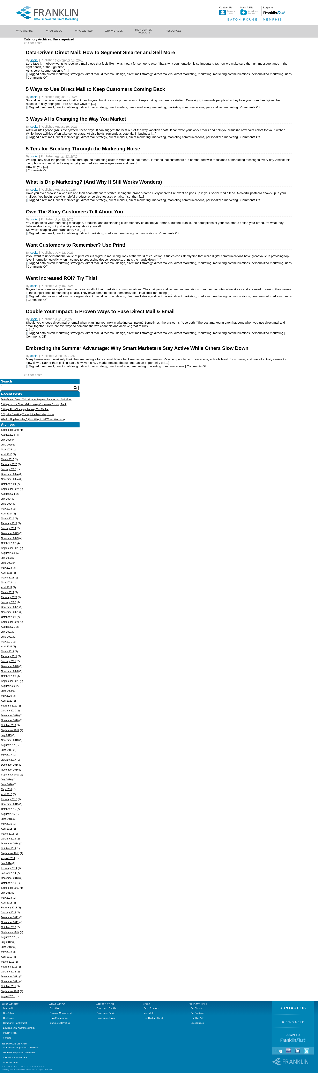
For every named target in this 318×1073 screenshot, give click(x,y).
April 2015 (6, 828)
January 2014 (8, 873)
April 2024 (6, 513)
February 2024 (9, 523)
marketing (205, 74)
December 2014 (10, 843)
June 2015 (7, 819)
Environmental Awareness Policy (19, 1028)
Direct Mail (55, 1008)
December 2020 (10, 666)
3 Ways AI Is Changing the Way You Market (76, 119)
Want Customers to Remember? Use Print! (76, 245)
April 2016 (6, 794)
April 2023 (6, 572)
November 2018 (10, 740)
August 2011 (8, 996)
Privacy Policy (10, 1033)
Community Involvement (15, 1023)
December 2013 (10, 878)
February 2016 (9, 799)
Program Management (61, 1013)
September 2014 (10, 853)
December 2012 (10, 917)
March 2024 (7, 518)
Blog (278, 1051)
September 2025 (10, 429)
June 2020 (7, 690)
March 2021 (7, 651)
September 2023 (10, 548)
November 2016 (10, 769)
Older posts (33, 43)
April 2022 (6, 587)
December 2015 (10, 804)
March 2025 (7, 459)
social (34, 60)
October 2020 (8, 676)
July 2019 (6, 735)
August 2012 (8, 937)
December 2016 (10, 764)
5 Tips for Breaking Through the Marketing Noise (83, 148)
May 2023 (6, 567)
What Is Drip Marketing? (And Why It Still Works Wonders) (94, 182)
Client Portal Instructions (15, 1057)
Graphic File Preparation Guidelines (20, 1047)
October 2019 (8, 725)
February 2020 (9, 705)
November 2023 (10, 538)
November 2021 (10, 612)
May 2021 (6, 641)
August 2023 (8, 553)
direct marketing (185, 74)
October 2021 (8, 617)
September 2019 (10, 730)
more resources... (11, 1062)
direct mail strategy (140, 74)
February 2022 (9, 597)
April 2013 (6, 902)
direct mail (92, 74)
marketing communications (231, 74)
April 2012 (6, 956)
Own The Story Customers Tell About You (74, 211)
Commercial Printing (60, 1023)
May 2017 (6, 755)
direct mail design (113, 74)
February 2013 (9, 907)
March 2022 (7, 592)
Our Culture (9, 1013)
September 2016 (10, 774)
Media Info (149, 1013)
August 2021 (8, 626)
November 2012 (10, 922)
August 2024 (8, 493)
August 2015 (8, 814)
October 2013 (8, 883)
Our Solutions (197, 1013)
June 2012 (7, 947)
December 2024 (10, 474)
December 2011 (10, 976)
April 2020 (6, 700)
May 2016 (6, 789)
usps (288, 74)
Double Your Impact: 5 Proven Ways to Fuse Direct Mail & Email (100, 311)
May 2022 (6, 582)
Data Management (59, 1018)
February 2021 (9, 656)
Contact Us (293, 1008)
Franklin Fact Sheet (153, 1018)
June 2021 (7, 636)
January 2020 (8, 710)
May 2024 (6, 508)
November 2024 (10, 479)
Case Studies (197, 1023)
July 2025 (6, 439)
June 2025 (7, 444)
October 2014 (8, 848)
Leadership (8, 1008)
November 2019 (10, 720)
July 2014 (6, 863)
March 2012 (7, 961)
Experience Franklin (106, 1008)
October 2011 (8, 986)
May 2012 (6, 951)
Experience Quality (106, 1013)
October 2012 (8, 927)
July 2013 (6, 892)
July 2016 (6, 779)
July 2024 (6, 498)
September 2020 (10, 681)
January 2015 (8, 838)
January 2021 (8, 661)
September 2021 (10, 622)
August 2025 (8, 434)
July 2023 (6, 558)
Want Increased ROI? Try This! (61, 278)
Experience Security (107, 1018)
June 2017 (7, 750)
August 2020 (8, 686)
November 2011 (10, 981)
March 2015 (7, 833)
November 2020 (10, 671)
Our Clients (196, 1008)
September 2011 (10, 991)
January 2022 (8, 602)
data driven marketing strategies (62, 74)
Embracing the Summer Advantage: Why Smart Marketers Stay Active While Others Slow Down (137, 348)
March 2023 (7, 577)
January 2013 (8, 912)
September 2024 (10, 489)
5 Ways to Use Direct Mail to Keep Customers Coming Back (95, 89)
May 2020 (6, 695)
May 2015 (6, 823)
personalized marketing (267, 74)
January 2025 (8, 469)
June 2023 (7, 562)
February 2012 (9, 966)
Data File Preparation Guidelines (19, 1052)
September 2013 (10, 887)
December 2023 (10, 533)
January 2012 (8, 971)
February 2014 (9, 868)
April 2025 (6, 454)
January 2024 (8, 528)
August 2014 (8, 858)
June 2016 (7, 784)
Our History (8, 1018)
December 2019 (10, 715)
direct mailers (163, 74)
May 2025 (6, 449)
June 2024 (7, 503)
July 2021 (6, 631)
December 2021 (10, 607)
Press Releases (151, 1008)
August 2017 (8, 745)
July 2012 (6, 942)
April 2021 (6, 646)
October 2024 (8, 484)
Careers (7, 1037)
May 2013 (6, 897)
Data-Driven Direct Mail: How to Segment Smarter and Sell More (100, 52)
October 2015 (8, 809)
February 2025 (9, 464)
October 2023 (8, 543)
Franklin (197, 1018)
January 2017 (8, 759)
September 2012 (10, 932)
